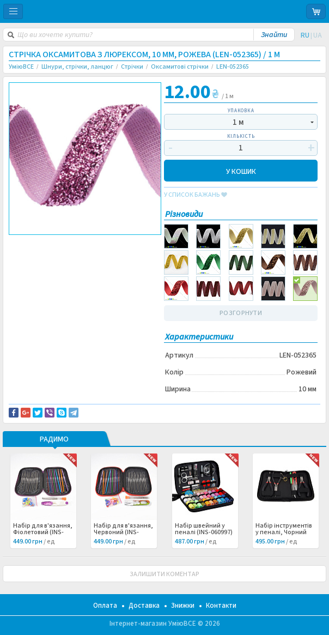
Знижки (182, 605)
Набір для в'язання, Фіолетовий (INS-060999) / (42, 532)
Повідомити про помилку (56, 250)
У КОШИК (241, 171)
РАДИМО (54, 440)
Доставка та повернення (55, 244)
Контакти (221, 605)
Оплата (105, 605)
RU (305, 35)
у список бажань (195, 195)
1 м (238, 122)
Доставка (144, 605)
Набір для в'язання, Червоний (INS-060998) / (123, 532)
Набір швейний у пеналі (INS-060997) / (204, 532)
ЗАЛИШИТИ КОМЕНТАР (164, 574)
